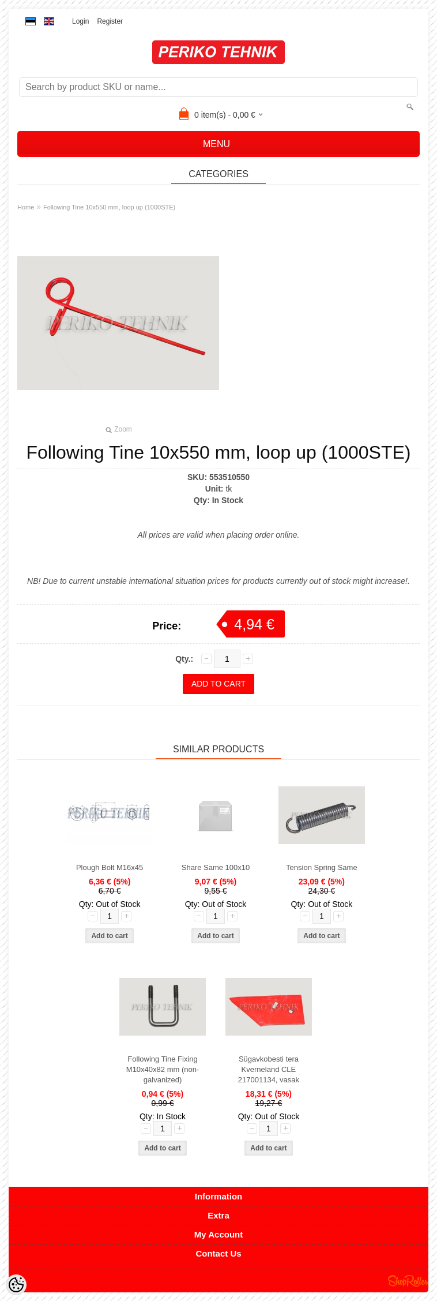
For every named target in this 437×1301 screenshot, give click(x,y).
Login (80, 21)
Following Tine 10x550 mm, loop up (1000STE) (109, 207)
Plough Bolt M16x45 (109, 867)
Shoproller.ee (408, 1281)
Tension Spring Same (321, 867)
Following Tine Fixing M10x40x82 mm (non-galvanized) (162, 1069)
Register (110, 21)
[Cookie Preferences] (16, 1284)
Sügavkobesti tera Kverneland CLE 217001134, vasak (268, 1069)
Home (25, 207)
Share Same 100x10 (216, 867)
